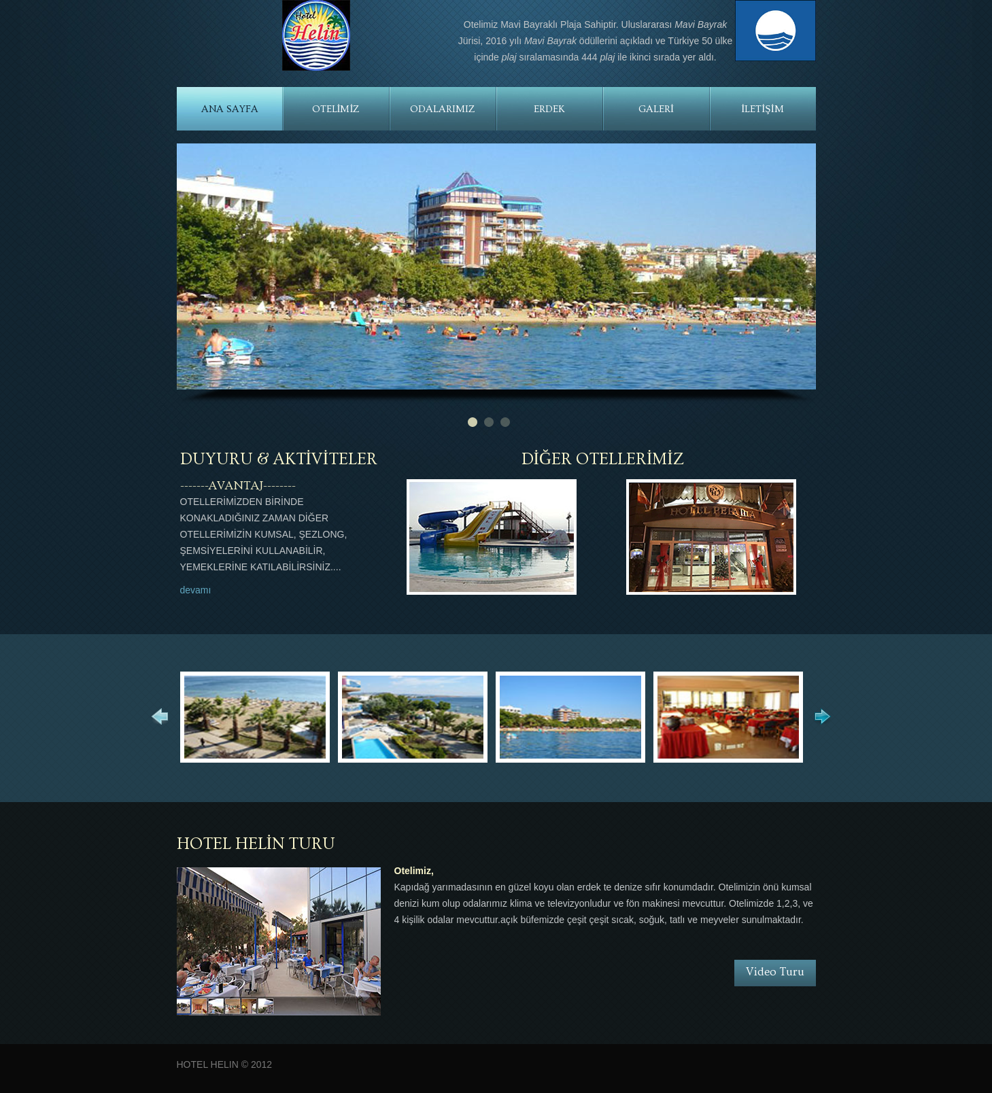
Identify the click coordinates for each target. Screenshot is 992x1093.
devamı (195, 590)
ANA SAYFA (229, 109)
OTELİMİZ (336, 109)
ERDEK (549, 109)
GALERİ (656, 109)
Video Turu (775, 971)
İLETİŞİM (762, 109)
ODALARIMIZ (442, 109)
